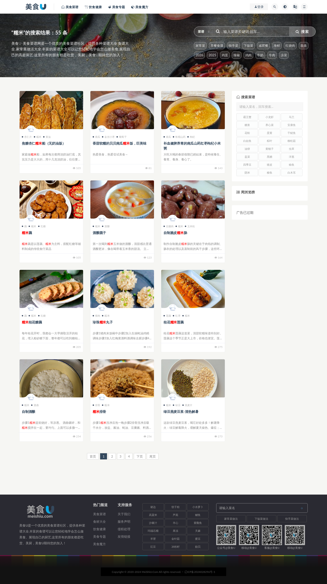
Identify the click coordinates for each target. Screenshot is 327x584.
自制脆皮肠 (175, 233)
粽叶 (269, 141)
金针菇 (175, 538)
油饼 (247, 148)
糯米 (37, 136)
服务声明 (124, 521)
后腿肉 (169, 226)
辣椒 (236, 55)
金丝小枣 (108, 136)
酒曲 (35, 405)
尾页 (152, 456)
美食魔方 (99, 544)
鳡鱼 (198, 515)
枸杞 (191, 136)
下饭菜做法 (261, 518)
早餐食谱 (217, 45)
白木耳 (291, 172)
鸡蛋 (225, 55)
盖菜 (247, 156)
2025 (212, 55)
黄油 (47, 136)
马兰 (291, 117)
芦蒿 (175, 515)
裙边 (153, 507)
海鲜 (277, 45)
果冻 (175, 530)
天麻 (198, 530)
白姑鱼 (247, 141)
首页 (93, 456)
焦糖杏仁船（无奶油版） (43, 143)
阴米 (247, 172)
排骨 (96, 405)
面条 (303, 45)
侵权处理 (124, 529)
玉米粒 (190, 226)
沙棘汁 (153, 523)
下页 (139, 456)
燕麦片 (187, 405)
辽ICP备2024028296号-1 (199, 572)
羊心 (175, 523)
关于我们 (124, 514)
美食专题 (99, 536)
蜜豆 (198, 538)
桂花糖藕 (32, 322)
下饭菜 (248, 45)
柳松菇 (291, 141)
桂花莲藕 (174, 322)
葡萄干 (121, 136)
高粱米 (153, 515)
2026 (199, 55)
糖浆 (247, 125)
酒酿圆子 (99, 233)
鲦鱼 (291, 164)
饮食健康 (99, 529)
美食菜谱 (99, 514)
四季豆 (247, 164)
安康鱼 (291, 125)
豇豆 (153, 546)
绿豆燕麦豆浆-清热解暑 (181, 411)
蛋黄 (269, 133)
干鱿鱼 (291, 133)
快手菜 (233, 45)
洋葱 (291, 156)
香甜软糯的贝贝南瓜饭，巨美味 (119, 143)
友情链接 (124, 536)
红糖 (42, 226)
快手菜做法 (292, 518)
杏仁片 (27, 136)
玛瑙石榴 (153, 530)
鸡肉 (248, 55)
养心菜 (269, 125)
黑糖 (269, 156)
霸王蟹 (247, 117)
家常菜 (200, 45)
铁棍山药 (179, 136)
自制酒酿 (28, 411)
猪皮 (269, 164)
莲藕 (167, 315)
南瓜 (96, 136)
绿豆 (176, 405)
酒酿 (105, 226)
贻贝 (198, 546)
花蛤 (247, 133)
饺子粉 (175, 507)
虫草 (291, 148)
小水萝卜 (197, 507)
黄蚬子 (269, 148)
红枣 (176, 315)
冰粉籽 (175, 546)
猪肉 (96, 315)
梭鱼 (269, 172)
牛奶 (260, 55)
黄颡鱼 (198, 523)
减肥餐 (263, 45)
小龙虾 (269, 117)
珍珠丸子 (103, 322)
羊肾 (153, 538)
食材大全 (99, 521)
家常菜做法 (231, 518)
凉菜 (284, 55)
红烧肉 (290, 45)
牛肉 (272, 55)
